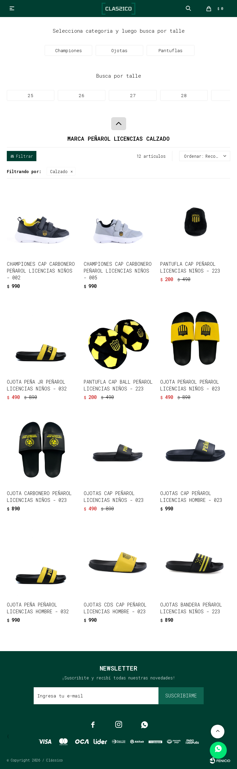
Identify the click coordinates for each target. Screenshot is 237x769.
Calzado (59, 171)
